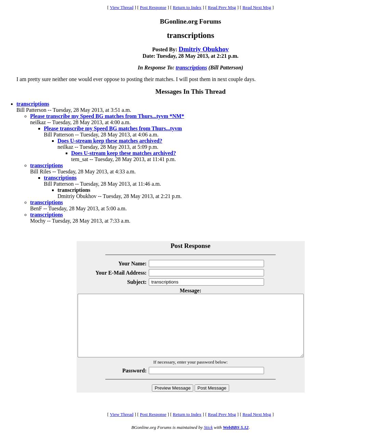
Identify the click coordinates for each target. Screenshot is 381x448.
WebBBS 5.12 (235, 439)
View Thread (121, 7)
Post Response (153, 7)
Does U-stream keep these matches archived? (109, 141)
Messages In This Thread (190, 91)
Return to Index (187, 7)
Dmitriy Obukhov (204, 49)
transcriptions (191, 67)
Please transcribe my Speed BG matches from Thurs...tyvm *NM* (107, 116)
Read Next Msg (256, 7)
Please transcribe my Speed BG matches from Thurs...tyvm (113, 128)
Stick (208, 439)
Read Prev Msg (222, 7)
